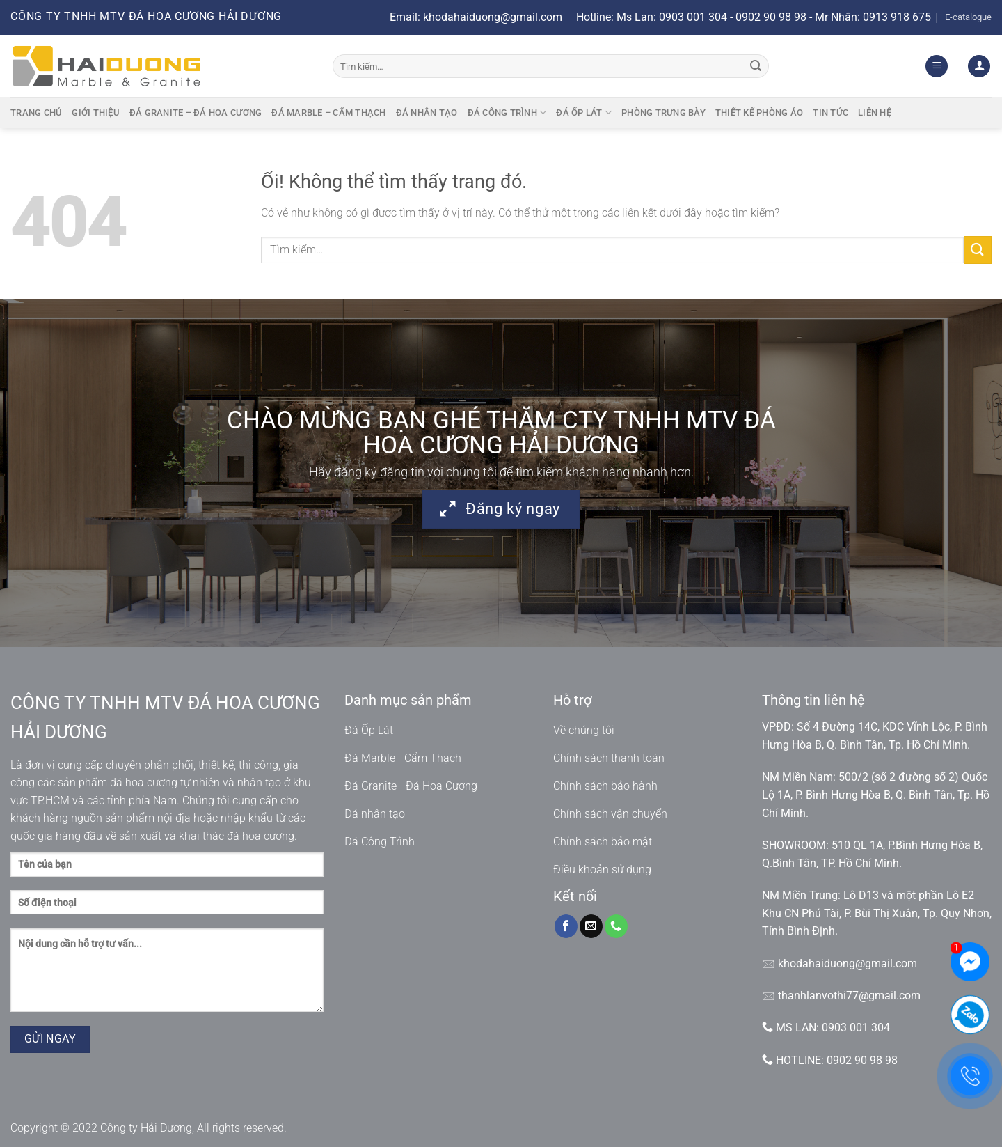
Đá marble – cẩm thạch (328, 112)
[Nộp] (756, 66)
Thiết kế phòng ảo (759, 112)
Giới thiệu (96, 112)
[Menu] (936, 66)
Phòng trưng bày (663, 112)
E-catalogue (968, 17)
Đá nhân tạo (427, 112)
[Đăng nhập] (979, 66)
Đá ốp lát (584, 112)
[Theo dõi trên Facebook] (566, 926)
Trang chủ (36, 112)
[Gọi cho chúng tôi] (616, 926)
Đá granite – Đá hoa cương (195, 112)
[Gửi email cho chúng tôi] (591, 926)
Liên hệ (874, 112)
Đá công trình (507, 112)
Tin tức (830, 112)
